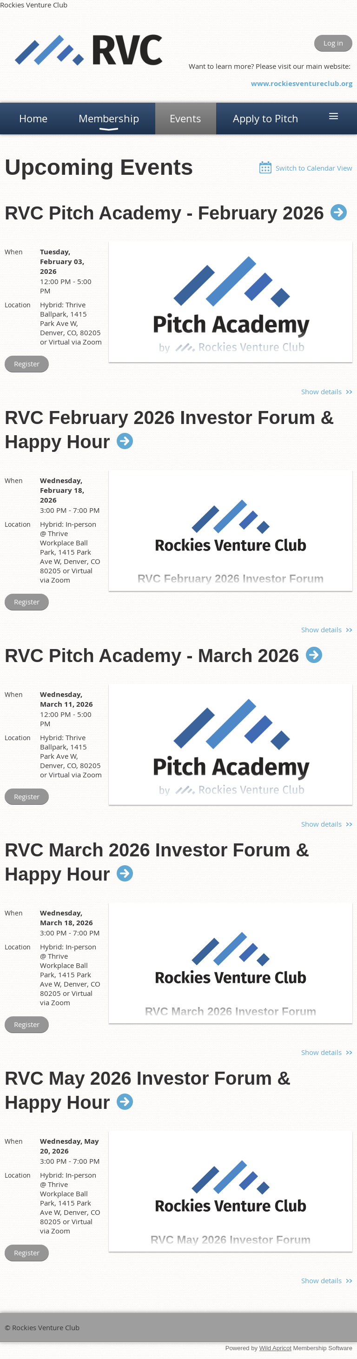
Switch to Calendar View (314, 167)
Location (18, 304)
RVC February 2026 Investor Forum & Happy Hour (169, 429)
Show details (321, 391)
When (14, 251)
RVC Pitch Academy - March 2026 (152, 655)
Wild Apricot (275, 1348)
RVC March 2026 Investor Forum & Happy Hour (157, 862)
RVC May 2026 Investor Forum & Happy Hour (148, 1090)
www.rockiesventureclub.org (301, 83)
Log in (333, 42)
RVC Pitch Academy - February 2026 (164, 213)
